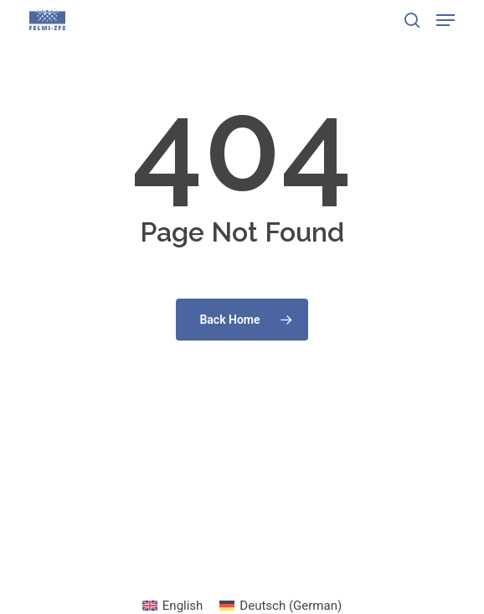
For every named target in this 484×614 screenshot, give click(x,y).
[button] (445, 20)
